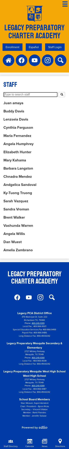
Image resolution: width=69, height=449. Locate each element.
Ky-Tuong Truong (17, 192)
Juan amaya (13, 102)
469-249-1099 (38, 323)
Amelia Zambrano (18, 250)
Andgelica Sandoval (19, 184)
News (44, 443)
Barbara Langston (18, 168)
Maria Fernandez (17, 135)
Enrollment (12, 47)
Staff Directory (11, 443)
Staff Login (55, 47)
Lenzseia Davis (15, 119)
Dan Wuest (12, 241)
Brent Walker (14, 217)
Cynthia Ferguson (18, 127)
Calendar (29, 443)
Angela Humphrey (18, 143)
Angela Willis (14, 233)
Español (34, 47)
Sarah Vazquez (15, 201)
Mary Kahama (14, 160)
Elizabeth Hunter (17, 152)
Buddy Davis (13, 111)
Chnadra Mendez (17, 176)
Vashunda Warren (18, 225)
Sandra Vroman (16, 209)
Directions (60, 443)
